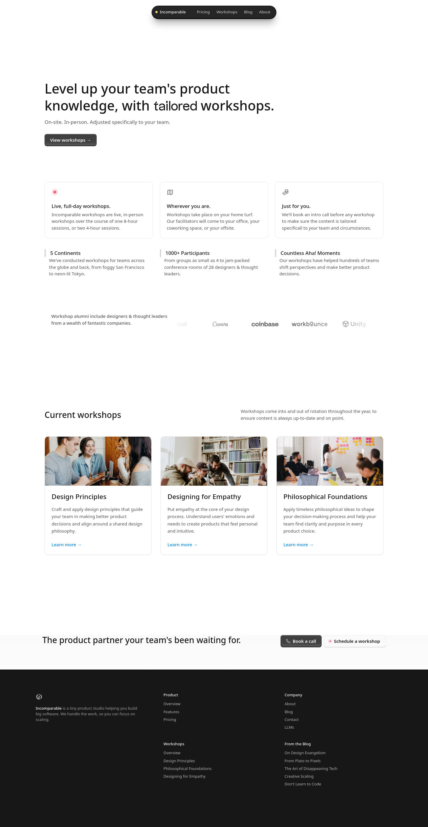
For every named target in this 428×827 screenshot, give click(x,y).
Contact (291, 719)
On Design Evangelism (304, 752)
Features (171, 711)
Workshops (226, 12)
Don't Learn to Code (302, 784)
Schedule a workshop (354, 641)
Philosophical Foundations (187, 768)
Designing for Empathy (184, 776)
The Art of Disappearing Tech (310, 768)
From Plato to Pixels (302, 760)
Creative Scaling (299, 776)
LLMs (289, 727)
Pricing (203, 12)
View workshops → (70, 140)
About (264, 12)
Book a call (301, 641)
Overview (171, 703)
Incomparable (170, 12)
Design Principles (179, 760)
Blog (248, 12)
